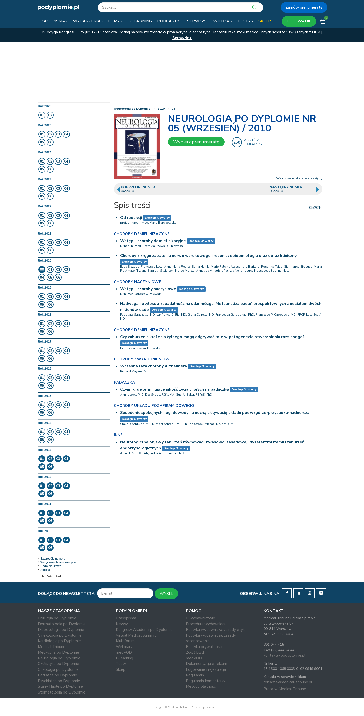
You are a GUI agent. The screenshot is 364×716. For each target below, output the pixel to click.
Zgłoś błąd (195, 652)
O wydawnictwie (200, 618)
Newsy (122, 624)
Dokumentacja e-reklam (206, 663)
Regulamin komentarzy (205, 680)
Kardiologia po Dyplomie (59, 640)
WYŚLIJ (166, 593)
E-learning (124, 658)
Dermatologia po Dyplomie (62, 624)
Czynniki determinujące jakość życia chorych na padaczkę (174, 389)
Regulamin (195, 675)
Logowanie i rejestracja (206, 669)
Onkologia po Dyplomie (58, 669)
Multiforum (125, 640)
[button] (53, 21)
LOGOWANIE (299, 21)
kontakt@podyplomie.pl (284, 655)
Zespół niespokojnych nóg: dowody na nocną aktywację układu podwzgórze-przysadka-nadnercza (214, 412)
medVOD (124, 652)
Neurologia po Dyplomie (132, 109)
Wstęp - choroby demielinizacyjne (153, 241)
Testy (121, 663)
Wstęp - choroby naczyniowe (148, 289)
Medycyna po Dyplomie (58, 652)
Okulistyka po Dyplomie (58, 663)
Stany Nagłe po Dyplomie (60, 686)
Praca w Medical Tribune (285, 688)
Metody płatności (201, 686)
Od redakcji (131, 217)
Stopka (45, 570)
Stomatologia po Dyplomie (61, 692)
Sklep (120, 669)
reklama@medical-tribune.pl (288, 682)
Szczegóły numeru (52, 558)
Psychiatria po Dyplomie (59, 680)
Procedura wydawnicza (206, 624)
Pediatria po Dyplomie (57, 675)
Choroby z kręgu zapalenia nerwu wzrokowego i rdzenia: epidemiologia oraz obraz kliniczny (208, 255)
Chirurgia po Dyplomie (57, 618)
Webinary (124, 646)
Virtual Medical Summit (136, 635)
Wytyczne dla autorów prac (58, 562)
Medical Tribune (51, 646)
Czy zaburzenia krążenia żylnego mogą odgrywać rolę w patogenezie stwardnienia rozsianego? (212, 337)
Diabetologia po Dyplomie (61, 629)
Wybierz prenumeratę (196, 142)
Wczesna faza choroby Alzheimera (153, 366)
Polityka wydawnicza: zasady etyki (215, 629)
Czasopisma (126, 618)
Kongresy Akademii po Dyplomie (144, 629)
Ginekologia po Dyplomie (60, 635)
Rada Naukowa (50, 566)
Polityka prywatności (204, 646)
